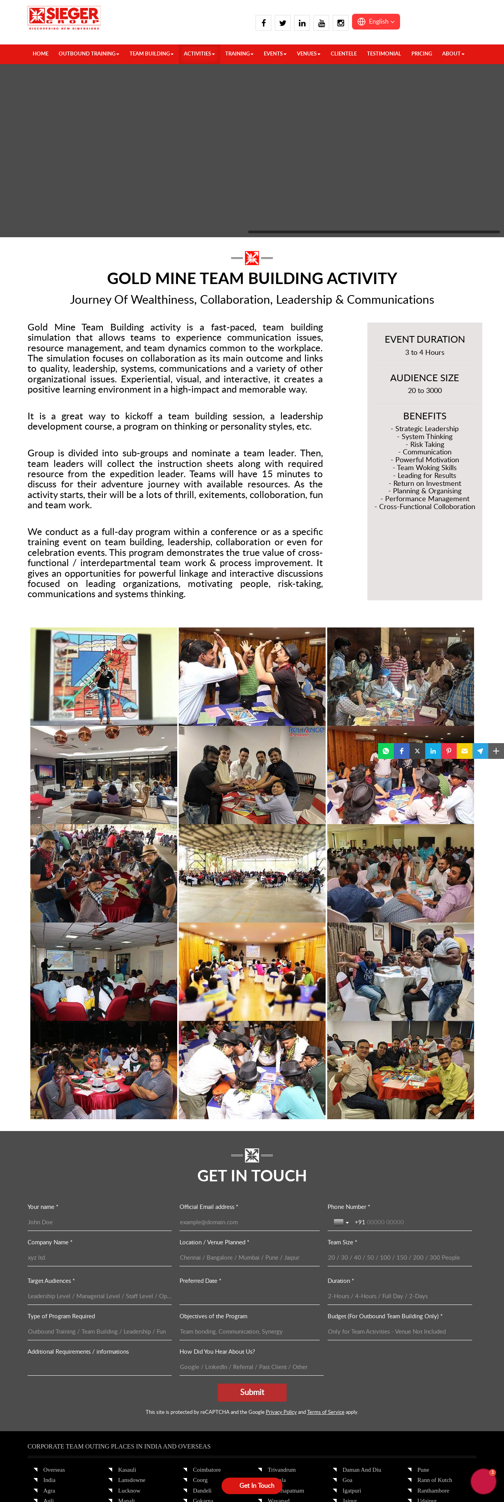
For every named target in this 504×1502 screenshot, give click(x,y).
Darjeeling (280, 1341)
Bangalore (130, 1382)
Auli (48, 1289)
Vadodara (428, 1299)
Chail (49, 1309)
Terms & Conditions (258, 1477)
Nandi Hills (206, 1372)
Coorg (200, 1268)
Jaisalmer (354, 1299)
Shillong (427, 1330)
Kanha (425, 1372)
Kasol (50, 1403)
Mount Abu (356, 1372)
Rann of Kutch (434, 1268)
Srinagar (128, 1351)
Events (275, 54)
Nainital (127, 1309)
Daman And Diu (362, 1257)
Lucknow (129, 1278)
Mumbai (353, 1382)
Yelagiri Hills (284, 1299)
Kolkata (277, 1361)
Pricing (421, 54)
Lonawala (354, 1351)
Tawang (426, 1341)
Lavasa (351, 1341)
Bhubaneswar (284, 1320)
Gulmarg (53, 1372)
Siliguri (276, 1382)
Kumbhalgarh (359, 1330)
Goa (347, 1268)
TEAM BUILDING (152, 54)
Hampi (201, 1299)
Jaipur (350, 1289)
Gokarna (203, 1289)
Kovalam (204, 1341)
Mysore (202, 1361)
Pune (423, 1257)
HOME (40, 54)
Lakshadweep (433, 1403)
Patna (274, 1372)
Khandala (354, 1320)
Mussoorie (130, 1299)
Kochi (200, 1320)
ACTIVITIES (199, 54)
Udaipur (427, 1289)
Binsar (275, 1330)
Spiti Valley (132, 1361)
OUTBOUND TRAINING (89, 54)
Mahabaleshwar (361, 1361)
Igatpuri (352, 1278)
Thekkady (205, 1403)
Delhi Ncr (55, 1341)
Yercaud (277, 1309)
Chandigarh (57, 1299)
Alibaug (277, 1403)
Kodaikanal (206, 1330)
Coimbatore (207, 1257)
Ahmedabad (282, 1392)
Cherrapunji (431, 1309)
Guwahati (428, 1320)
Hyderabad (206, 1309)
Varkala (277, 1268)
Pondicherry (207, 1392)
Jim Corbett (57, 1382)
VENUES (309, 54)
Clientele (344, 54)
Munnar (202, 1351)
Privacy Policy (210, 1477)
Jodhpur (352, 1309)
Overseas (54, 1257)
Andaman (428, 1392)
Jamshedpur (282, 1351)
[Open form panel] (252, 1486)
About (453, 54)
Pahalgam (129, 1320)
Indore (425, 1361)
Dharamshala (58, 1351)
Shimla (126, 1341)
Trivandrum (282, 1257)
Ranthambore (433, 1278)
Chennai (128, 1392)
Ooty (199, 1382)
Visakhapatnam (286, 1278)
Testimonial (384, 54)
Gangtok (53, 1361)
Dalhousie (55, 1320)
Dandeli (202, 1278)
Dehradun (55, 1330)
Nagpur (351, 1392)
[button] (376, 21)
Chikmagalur (133, 1403)
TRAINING (239, 54)
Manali (126, 1289)
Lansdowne (131, 1268)
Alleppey (129, 1372)
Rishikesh (129, 1330)
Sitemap (300, 1477)
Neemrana (355, 1403)
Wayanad (278, 1289)
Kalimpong (56, 1392)
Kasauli (127, 1257)
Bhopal (425, 1351)
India (49, 1268)
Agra (49, 1278)
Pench (424, 1382)
